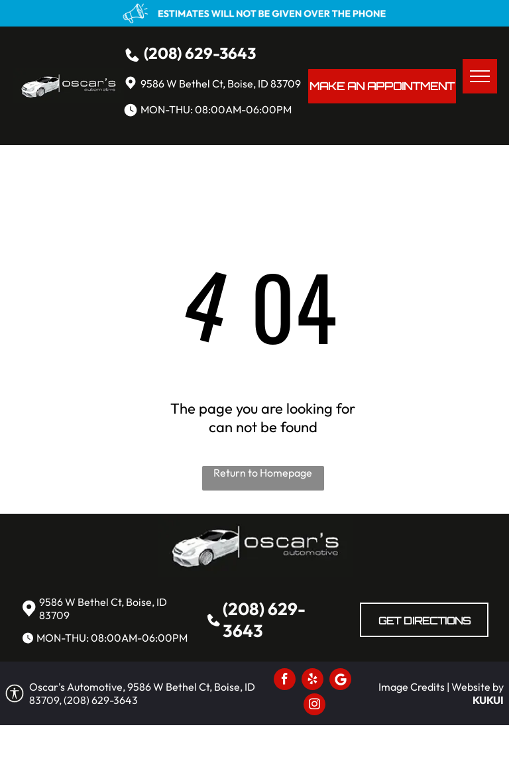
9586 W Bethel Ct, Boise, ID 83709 (221, 83)
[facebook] (285, 680)
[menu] (480, 76)
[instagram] (314, 706)
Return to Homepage (262, 472)
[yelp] (312, 680)
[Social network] (340, 680)
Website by (477, 686)
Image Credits (411, 686)
